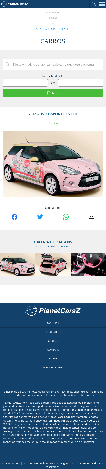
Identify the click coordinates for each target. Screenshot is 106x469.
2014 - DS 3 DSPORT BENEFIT (53, 28)
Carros (53, 18)
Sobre (53, 358)
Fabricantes (53, 332)
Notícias (53, 323)
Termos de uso (53, 367)
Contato (53, 349)
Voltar (54, 123)
